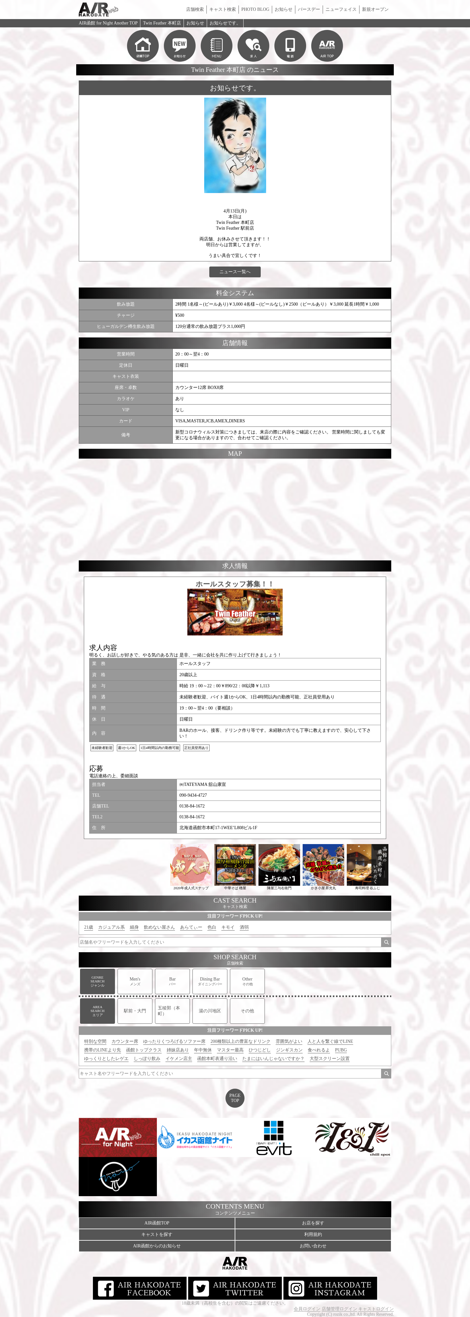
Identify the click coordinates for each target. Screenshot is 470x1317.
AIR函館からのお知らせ (157, 1246)
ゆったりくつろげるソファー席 (174, 1041)
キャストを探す (156, 1234)
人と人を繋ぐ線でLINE (330, 1041)
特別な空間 (95, 1041)
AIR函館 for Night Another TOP (108, 23)
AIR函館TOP (156, 1223)
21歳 (88, 927)
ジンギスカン (289, 1050)
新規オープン (375, 9)
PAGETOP (234, 1098)
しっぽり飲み (147, 1058)
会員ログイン (307, 1309)
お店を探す (313, 1223)
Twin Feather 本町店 (162, 23)
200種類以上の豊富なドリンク (241, 1041)
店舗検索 (195, 9)
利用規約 (313, 1234)
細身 (134, 927)
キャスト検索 (222, 9)
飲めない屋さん (159, 927)
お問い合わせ (313, 1246)
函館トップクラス (144, 1050)
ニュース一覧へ (235, 271)
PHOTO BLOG (255, 9)
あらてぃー (191, 927)
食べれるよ (319, 1050)
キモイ (228, 927)
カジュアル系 (111, 927)
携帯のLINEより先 (102, 1050)
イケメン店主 (178, 1058)
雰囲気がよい (289, 1041)
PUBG (341, 1050)
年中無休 (203, 1050)
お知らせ (283, 9)
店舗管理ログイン (339, 1309)
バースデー (309, 9)
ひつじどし (260, 1050)
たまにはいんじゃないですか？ (273, 1058)
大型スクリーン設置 (330, 1058)
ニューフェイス (341, 9)
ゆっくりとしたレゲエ (106, 1058)
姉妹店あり (178, 1050)
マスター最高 (230, 1050)
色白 (211, 927)
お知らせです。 (225, 23)
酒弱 (244, 927)
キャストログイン (376, 1309)
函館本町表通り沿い (217, 1058)
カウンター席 (124, 1041)
